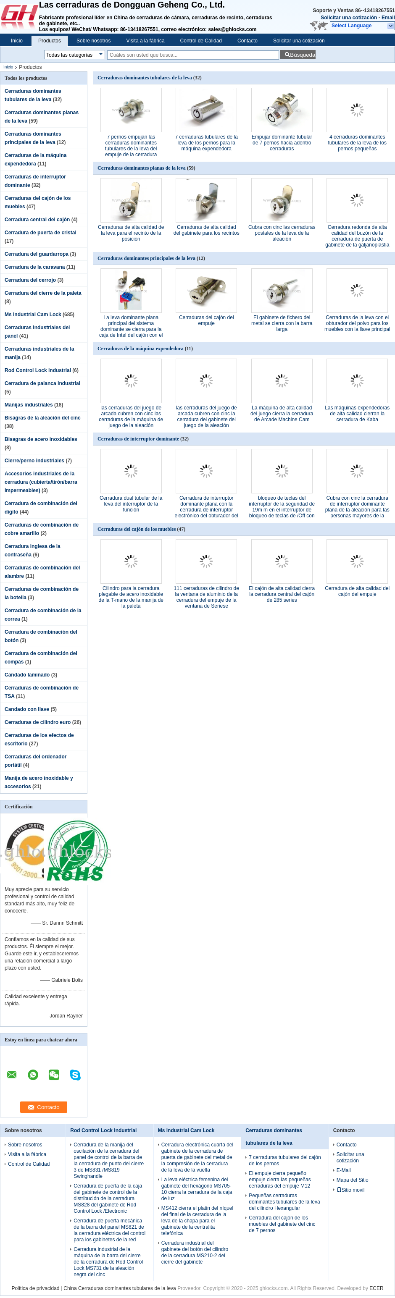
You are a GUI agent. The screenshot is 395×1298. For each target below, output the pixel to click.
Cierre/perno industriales (34, 461)
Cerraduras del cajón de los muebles (136, 529)
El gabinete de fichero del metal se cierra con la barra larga (281, 323)
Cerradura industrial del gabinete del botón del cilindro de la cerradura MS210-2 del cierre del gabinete (194, 1252)
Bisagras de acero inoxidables (41, 439)
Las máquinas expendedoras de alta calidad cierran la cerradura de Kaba (357, 413)
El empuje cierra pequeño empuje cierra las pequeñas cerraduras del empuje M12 (280, 1179)
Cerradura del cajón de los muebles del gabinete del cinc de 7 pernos (282, 1224)
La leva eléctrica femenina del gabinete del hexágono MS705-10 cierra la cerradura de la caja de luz (196, 1189)
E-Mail (344, 1170)
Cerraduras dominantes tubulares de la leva (144, 78)
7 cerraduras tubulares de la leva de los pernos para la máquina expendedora (206, 143)
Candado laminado (27, 675)
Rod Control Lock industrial (38, 370)
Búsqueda (302, 55)
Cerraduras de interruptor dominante (138, 439)
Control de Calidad (201, 41)
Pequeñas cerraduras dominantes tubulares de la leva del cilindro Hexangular (284, 1202)
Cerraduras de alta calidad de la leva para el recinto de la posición (131, 233)
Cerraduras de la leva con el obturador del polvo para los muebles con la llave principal (357, 323)
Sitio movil (351, 1190)
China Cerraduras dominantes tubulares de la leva (119, 1288)
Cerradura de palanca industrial (42, 383)
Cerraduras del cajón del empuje (206, 320)
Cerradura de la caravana (35, 267)
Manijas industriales (29, 405)
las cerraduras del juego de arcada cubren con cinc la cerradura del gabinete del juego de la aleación (206, 416)
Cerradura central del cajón (37, 220)
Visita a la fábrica (145, 41)
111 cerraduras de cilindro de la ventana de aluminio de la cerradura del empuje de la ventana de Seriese (206, 597)
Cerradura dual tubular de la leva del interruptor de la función (131, 504)
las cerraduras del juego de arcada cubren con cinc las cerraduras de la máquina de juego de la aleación (131, 416)
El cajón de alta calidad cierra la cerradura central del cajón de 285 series (282, 594)
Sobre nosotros (93, 41)
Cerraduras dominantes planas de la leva (141, 168)
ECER (376, 1288)
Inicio (17, 41)
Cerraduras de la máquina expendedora (140, 348)
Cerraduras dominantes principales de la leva (146, 258)
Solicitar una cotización (349, 18)
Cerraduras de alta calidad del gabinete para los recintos (207, 230)
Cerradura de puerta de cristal (40, 233)
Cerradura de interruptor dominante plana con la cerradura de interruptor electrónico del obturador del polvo (206, 509)
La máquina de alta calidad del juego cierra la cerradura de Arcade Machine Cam (281, 413)
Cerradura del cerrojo (30, 280)
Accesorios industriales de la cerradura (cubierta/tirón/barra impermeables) (41, 482)
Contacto (247, 41)
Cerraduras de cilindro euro (38, 722)
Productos (49, 41)
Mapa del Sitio (353, 1180)
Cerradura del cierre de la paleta (43, 293)
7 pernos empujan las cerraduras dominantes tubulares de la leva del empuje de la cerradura (131, 145)
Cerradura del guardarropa (36, 254)
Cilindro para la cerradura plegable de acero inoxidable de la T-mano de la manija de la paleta (130, 597)
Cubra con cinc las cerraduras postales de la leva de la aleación (281, 233)
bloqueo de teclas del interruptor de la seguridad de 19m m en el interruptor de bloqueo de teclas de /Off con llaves (282, 509)
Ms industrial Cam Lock (33, 314)
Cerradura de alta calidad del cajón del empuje (357, 591)
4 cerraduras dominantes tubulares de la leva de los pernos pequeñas (357, 143)
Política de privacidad (35, 1288)
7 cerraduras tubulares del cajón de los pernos (285, 1160)
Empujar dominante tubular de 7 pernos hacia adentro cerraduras (282, 143)
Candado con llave (27, 709)
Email (388, 18)
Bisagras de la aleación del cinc (43, 418)
